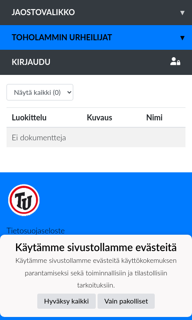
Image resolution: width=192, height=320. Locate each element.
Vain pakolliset (126, 301)
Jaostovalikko (102, 12)
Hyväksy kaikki (66, 301)
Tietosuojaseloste (36, 230)
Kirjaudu (96, 62)
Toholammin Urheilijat (102, 37)
